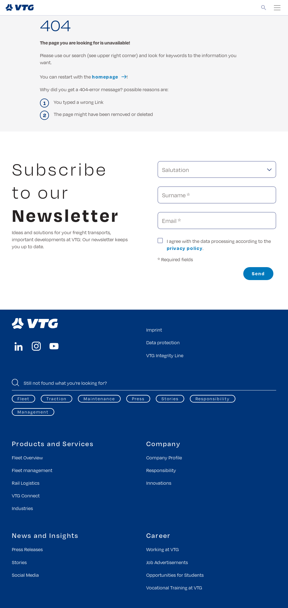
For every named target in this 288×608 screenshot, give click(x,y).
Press (138, 398)
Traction (56, 398)
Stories (170, 398)
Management (33, 412)
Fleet (23, 398)
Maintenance (99, 398)
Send (258, 273)
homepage (105, 76)
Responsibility (212, 398)
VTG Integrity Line (164, 355)
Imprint (154, 330)
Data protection (163, 342)
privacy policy (185, 248)
